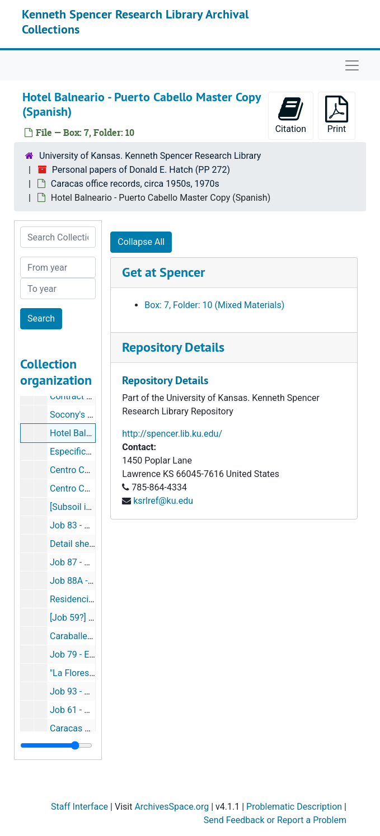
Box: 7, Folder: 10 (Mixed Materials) (214, 305)
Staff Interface (79, 806)
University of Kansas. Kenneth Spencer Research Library (150, 155)
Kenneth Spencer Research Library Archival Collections (135, 21)
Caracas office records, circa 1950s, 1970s (135, 183)
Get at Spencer (163, 272)
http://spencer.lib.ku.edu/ (172, 433)
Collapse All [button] (141, 242)
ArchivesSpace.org (171, 806)
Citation (290, 115)
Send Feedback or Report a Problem (275, 820)
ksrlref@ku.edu (163, 500)
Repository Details (173, 347)
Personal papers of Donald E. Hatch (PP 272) (141, 169)
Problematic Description (294, 806)
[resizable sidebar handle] (56, 745)
